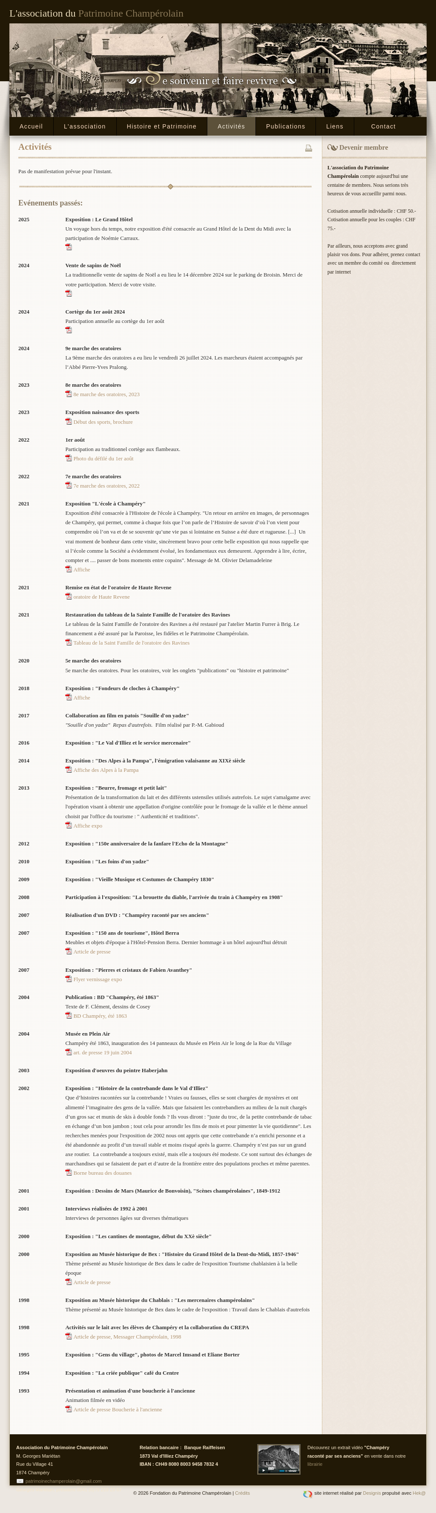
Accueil (31, 126)
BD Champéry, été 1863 (100, 1016)
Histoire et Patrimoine (162, 126)
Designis (372, 1493)
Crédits (242, 1493)
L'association (85, 126)
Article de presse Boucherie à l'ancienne (117, 1409)
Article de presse (91, 951)
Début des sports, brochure (102, 422)
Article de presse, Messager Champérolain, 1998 (127, 1336)
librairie (314, 1464)
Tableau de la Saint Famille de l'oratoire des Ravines (131, 642)
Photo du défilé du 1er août (103, 458)
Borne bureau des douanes (102, 1173)
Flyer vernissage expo (97, 979)
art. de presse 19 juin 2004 (102, 1052)
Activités (231, 126)
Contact (383, 126)
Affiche (81, 569)
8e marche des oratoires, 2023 (106, 394)
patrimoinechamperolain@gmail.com (64, 1481)
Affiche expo (87, 825)
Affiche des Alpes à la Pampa (105, 770)
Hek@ (419, 1493)
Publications (285, 126)
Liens (334, 126)
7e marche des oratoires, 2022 (106, 485)
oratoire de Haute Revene (101, 597)
